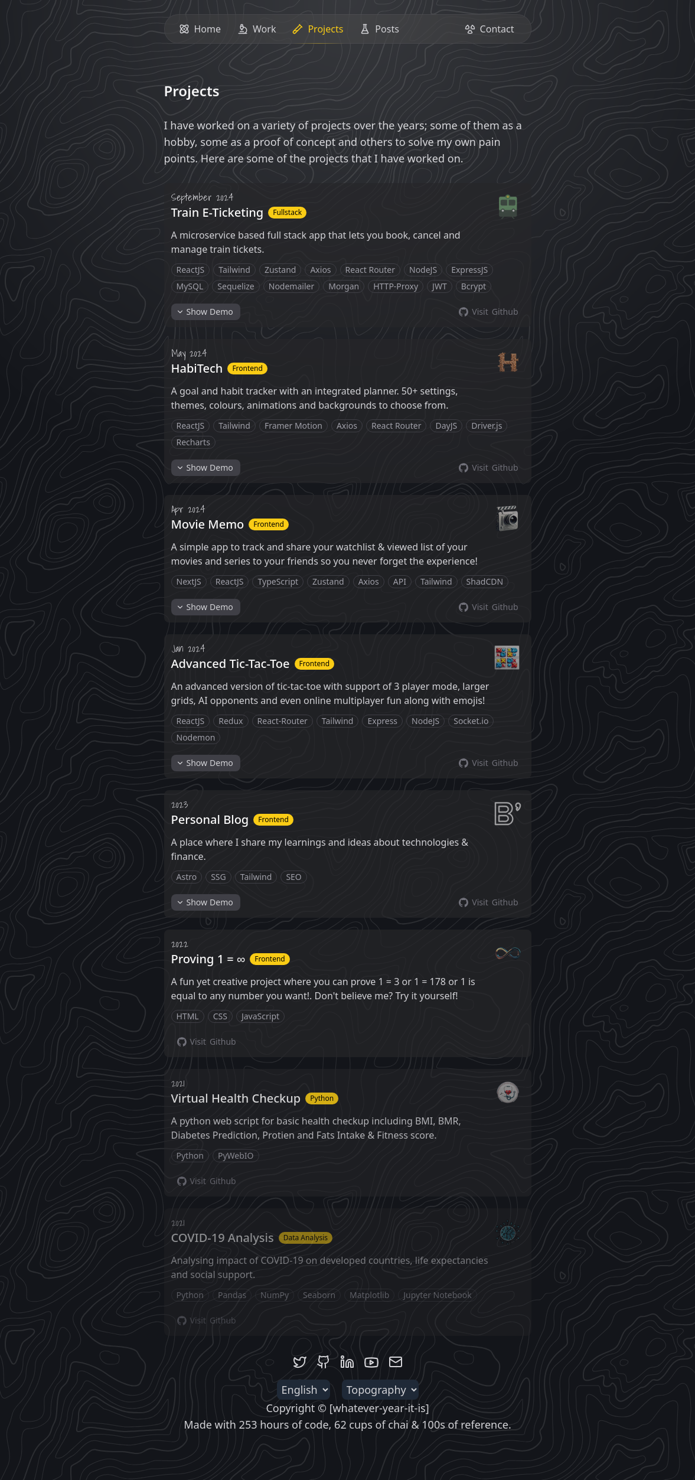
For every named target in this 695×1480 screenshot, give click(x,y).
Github (488, 312)
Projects (318, 32)
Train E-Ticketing (217, 212)
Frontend (247, 368)
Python (322, 1098)
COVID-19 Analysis (222, 1238)
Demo (204, 312)
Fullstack (287, 212)
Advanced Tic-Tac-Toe (230, 663)
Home (200, 28)
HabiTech (197, 368)
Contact (489, 28)
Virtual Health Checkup (236, 1098)
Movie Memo (207, 524)
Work (256, 28)
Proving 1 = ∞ (208, 959)
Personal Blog (210, 819)
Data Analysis (305, 1238)
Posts (379, 28)
